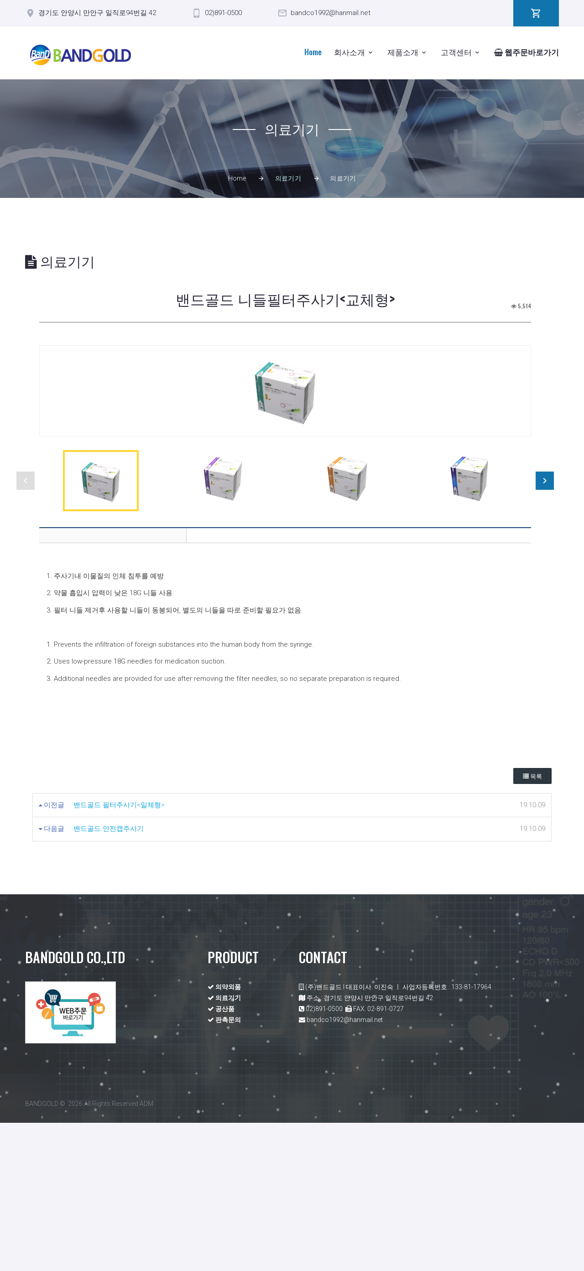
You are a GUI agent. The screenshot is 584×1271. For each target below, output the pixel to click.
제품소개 (402, 51)
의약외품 (224, 1135)
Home (313, 51)
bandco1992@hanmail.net (330, 13)
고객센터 (456, 51)
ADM (146, 1251)
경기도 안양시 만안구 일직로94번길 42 (97, 13)
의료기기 (224, 1146)
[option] (285, 465)
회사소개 (349, 51)
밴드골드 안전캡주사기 (108, 977)
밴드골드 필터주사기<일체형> (119, 953)
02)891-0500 (223, 13)
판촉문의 (224, 1168)
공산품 (221, 1157)
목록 (532, 924)
